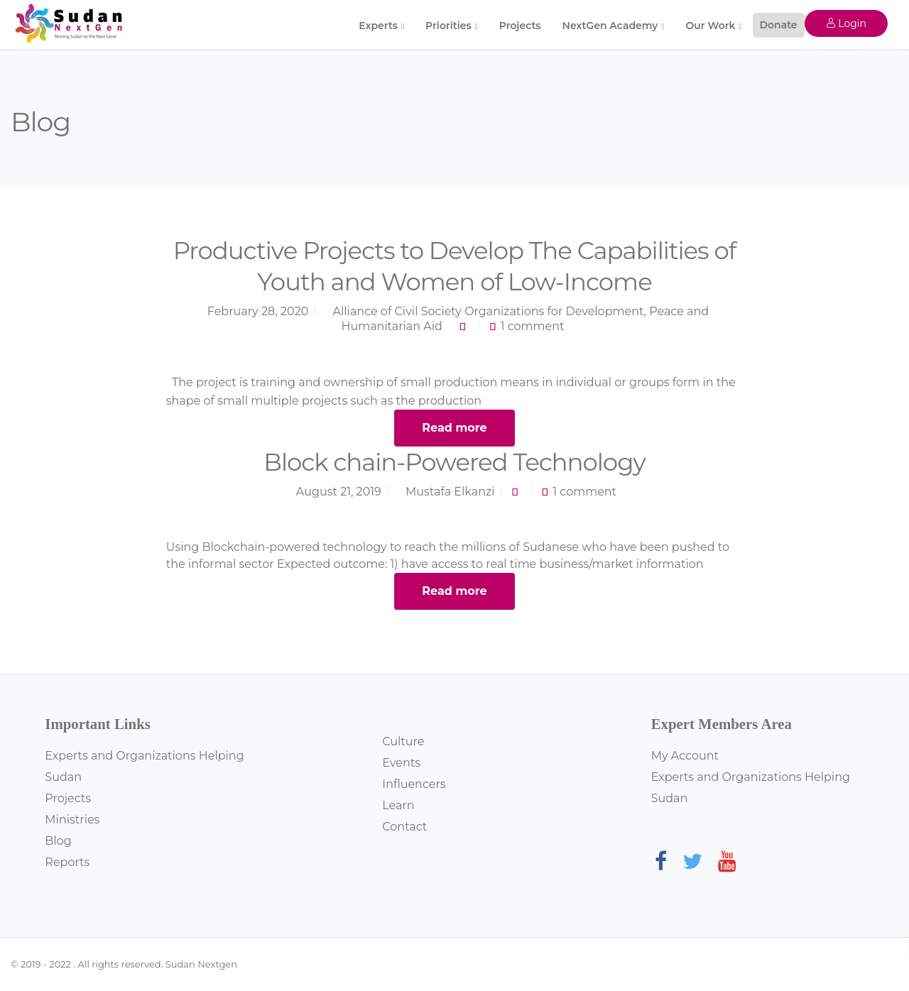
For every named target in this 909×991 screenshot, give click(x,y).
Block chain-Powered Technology (454, 462)
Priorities (448, 25)
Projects (520, 25)
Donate (779, 24)
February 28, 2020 (257, 311)
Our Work (710, 25)
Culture (403, 741)
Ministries (72, 819)
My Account (685, 755)
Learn (398, 805)
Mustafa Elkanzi (450, 491)
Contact (404, 826)
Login (846, 23)
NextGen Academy (610, 25)
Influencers (413, 784)
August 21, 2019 (338, 491)
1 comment (533, 326)
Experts (378, 25)
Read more (454, 427)
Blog (58, 841)
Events (401, 763)
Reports (67, 862)
